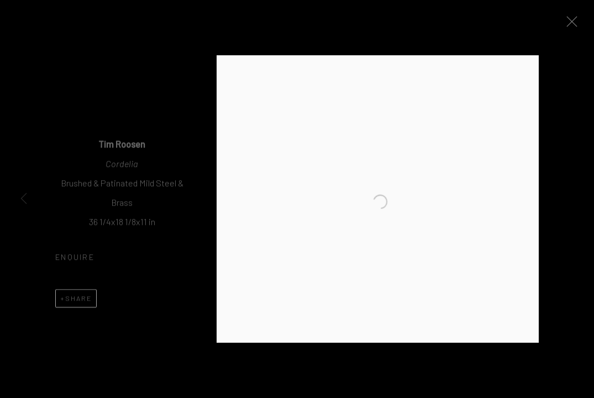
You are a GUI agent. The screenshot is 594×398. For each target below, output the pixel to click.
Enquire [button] (74, 260)
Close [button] (575, 25)
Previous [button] (24, 199)
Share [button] (78, 301)
